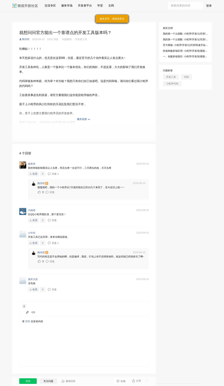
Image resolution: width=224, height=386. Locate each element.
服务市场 (66, 5)
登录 (209, 5)
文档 (111, 5)
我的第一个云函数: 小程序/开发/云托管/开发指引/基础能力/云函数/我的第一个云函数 (185, 33)
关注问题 (48, 381)
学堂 (100, 5)
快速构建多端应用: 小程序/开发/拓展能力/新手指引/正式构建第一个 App (185, 50)
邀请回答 (68, 381)
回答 (28, 381)
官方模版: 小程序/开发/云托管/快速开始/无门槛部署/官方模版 (185, 45)
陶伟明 (25, 39)
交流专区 (50, 5)
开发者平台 (85, 5)
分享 (136, 380)
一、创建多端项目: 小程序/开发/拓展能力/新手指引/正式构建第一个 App (185, 56)
